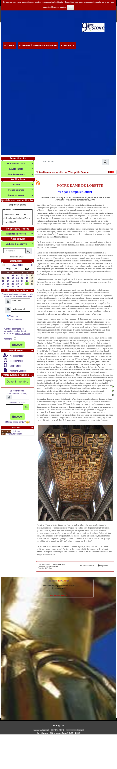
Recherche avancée (17, 257)
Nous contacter (17, 356)
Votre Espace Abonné (18, 374)
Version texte (16, 366)
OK (70, 7)
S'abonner (12, 316)
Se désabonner (14, 319)
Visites (23, 427)
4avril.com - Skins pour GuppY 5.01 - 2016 (58, 733)
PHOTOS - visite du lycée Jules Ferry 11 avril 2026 (16, 218)
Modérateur (21, 350)
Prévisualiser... (88, 565)
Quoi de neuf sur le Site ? (17, 200)
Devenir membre (17, 381)
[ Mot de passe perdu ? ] (17, 422)
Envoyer (17, 344)
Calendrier (22, 260)
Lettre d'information (19, 290)
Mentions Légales (18, 371)
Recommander (16, 361)
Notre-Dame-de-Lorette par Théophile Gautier (63, 172)
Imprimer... (104, 565)
